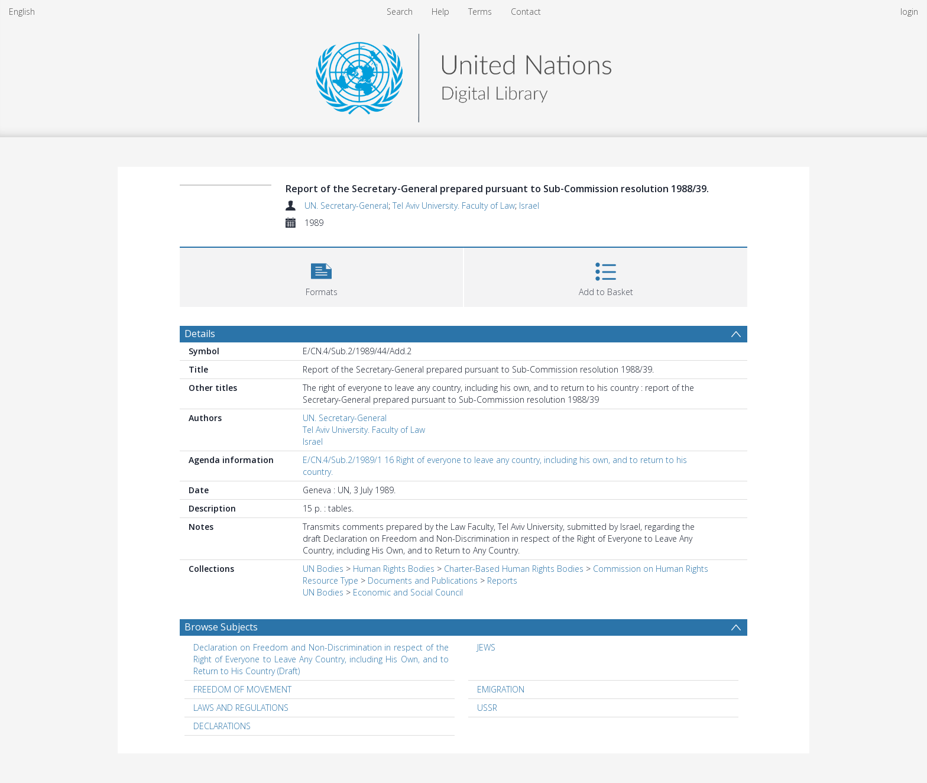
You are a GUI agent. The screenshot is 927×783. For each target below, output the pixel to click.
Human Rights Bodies (394, 568)
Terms (480, 11)
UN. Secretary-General (346, 205)
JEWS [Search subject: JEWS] (486, 647)
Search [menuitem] (400, 11)
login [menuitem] (909, 11)
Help (440, 11)
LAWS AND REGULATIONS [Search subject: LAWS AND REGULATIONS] (241, 707)
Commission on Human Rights (650, 568)
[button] (321, 276)
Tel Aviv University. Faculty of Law (454, 205)
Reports (502, 580)
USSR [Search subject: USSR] (487, 707)
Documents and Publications (423, 580)
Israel (529, 205)
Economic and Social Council (408, 592)
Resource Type (330, 580)
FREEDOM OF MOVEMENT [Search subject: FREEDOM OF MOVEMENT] (242, 689)
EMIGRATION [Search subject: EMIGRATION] (500, 689)
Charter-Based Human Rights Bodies (514, 568)
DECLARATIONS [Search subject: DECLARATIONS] (222, 726)
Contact (526, 11)
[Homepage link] (463, 75)
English (22, 11)
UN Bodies (323, 568)
